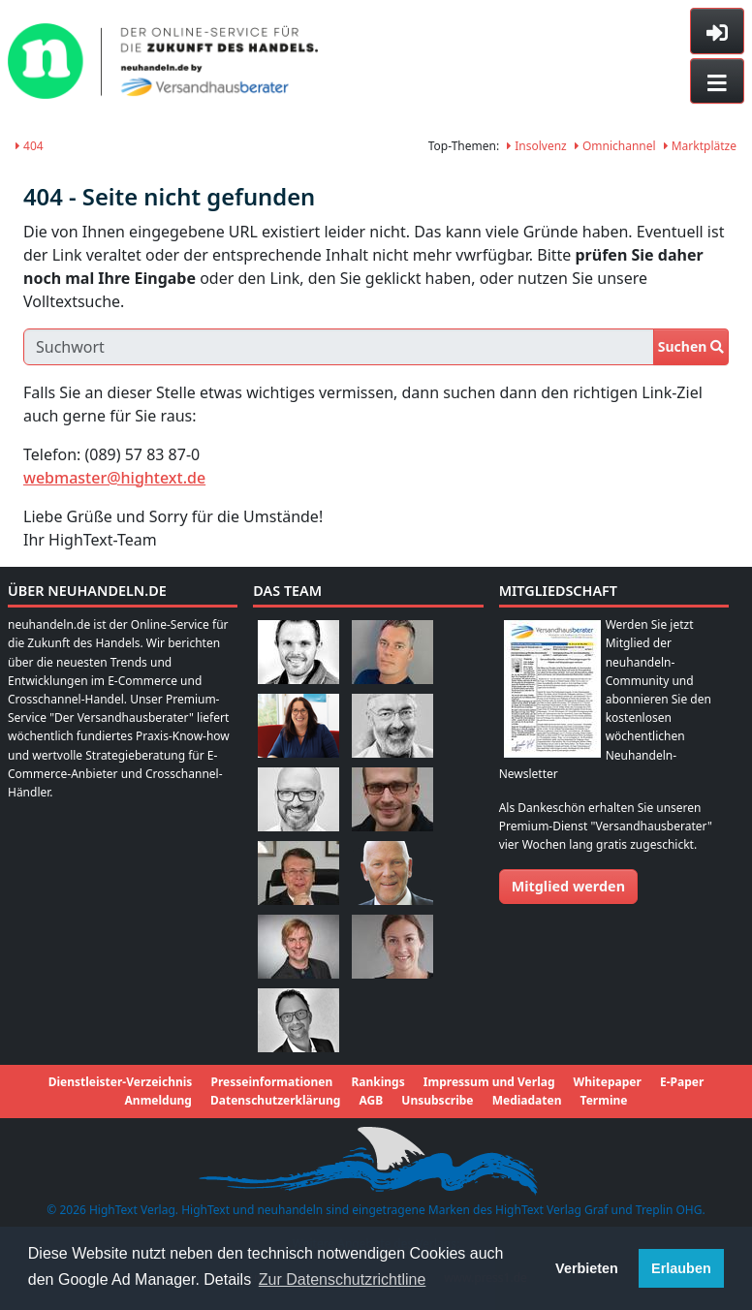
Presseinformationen (271, 1082)
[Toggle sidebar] (717, 31)
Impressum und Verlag (489, 1082)
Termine (604, 1100)
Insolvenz (537, 146)
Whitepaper (608, 1082)
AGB (371, 1100)
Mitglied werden (568, 886)
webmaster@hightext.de (114, 477)
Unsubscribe (437, 1100)
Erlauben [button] (681, 1268)
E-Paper (682, 1082)
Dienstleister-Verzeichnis (120, 1082)
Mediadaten (527, 1100)
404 (30, 146)
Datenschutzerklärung (275, 1100)
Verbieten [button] (586, 1268)
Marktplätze (700, 146)
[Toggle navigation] (717, 81)
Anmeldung (158, 1100)
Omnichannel (615, 146)
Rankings (377, 1082)
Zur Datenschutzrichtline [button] (342, 1279)
